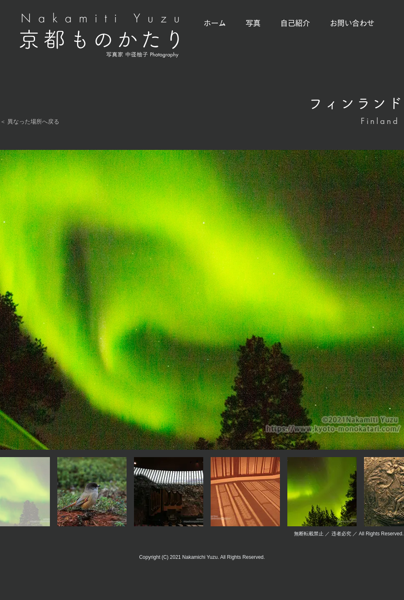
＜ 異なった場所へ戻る (29, 121)
